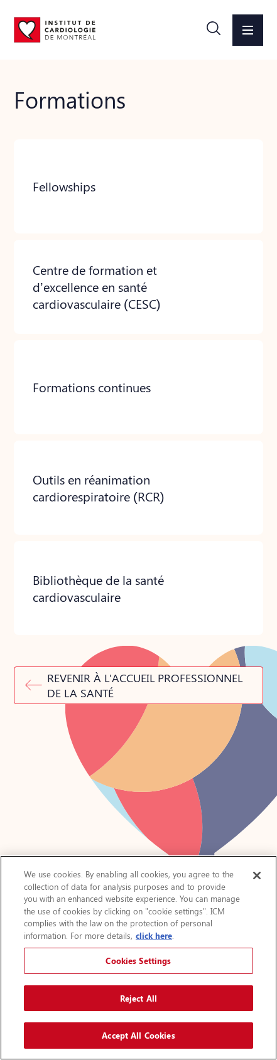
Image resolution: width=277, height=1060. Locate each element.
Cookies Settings (138, 960)
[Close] (257, 875)
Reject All (138, 998)
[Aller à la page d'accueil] (54, 29)
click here (154, 935)
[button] (213, 30)
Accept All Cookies (138, 1035)
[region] (138, 957)
